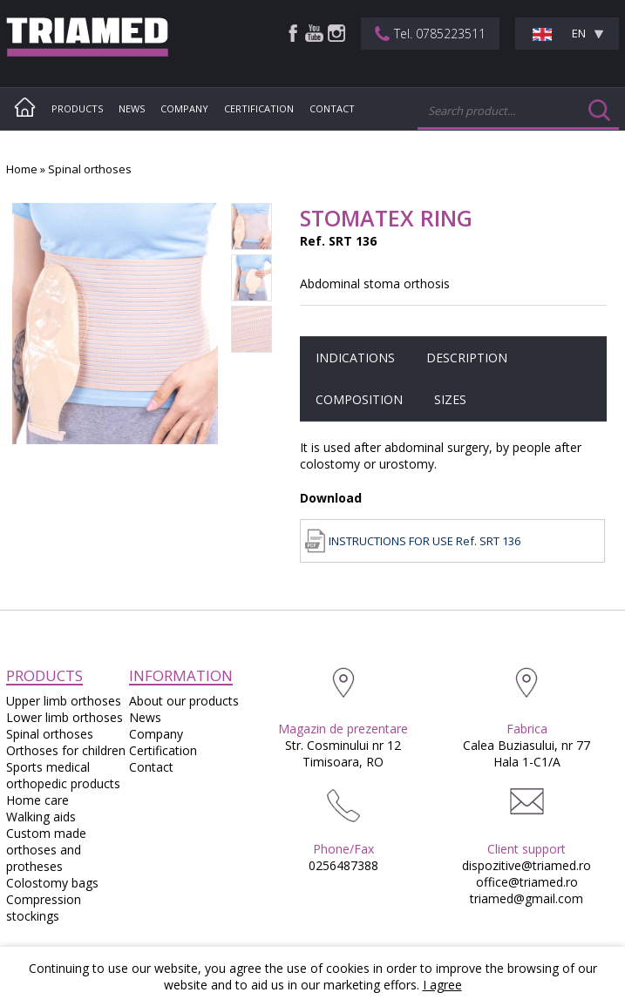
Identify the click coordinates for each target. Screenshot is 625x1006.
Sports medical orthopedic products (63, 775)
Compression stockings (43, 907)
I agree (442, 984)
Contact (332, 108)
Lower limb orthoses (64, 717)
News (132, 108)
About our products (184, 700)
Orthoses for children (66, 750)
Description (466, 357)
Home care (37, 800)
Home (21, 169)
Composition (359, 399)
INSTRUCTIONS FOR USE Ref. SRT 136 (424, 541)
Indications (355, 357)
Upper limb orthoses (63, 700)
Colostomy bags (52, 882)
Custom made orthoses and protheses (46, 849)
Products (77, 108)
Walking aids (41, 816)
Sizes (450, 399)
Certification (259, 108)
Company (184, 108)
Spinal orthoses (90, 169)
